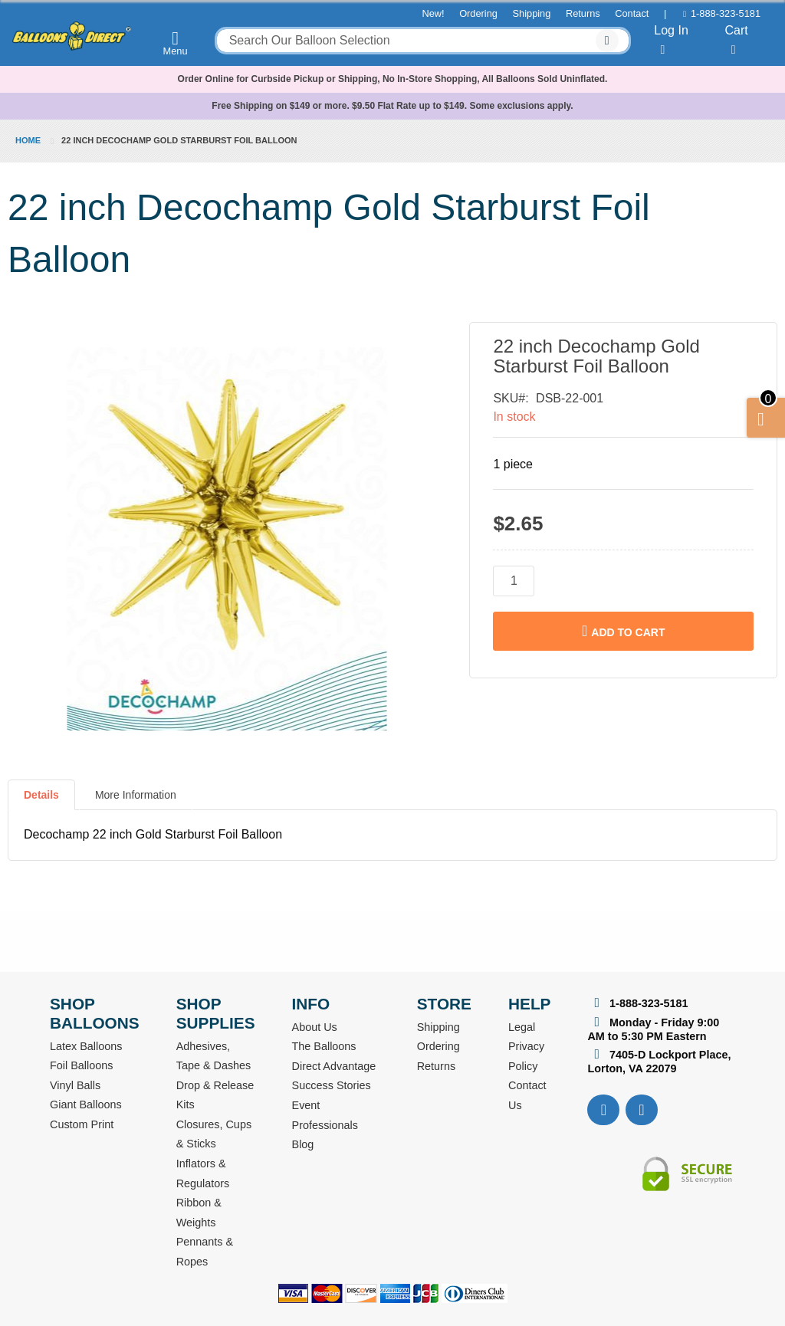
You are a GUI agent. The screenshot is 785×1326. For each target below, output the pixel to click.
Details (41, 795)
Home (28, 140)
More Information (135, 795)
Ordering (478, 13)
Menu (176, 43)
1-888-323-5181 (725, 13)
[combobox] (423, 40)
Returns (583, 13)
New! (433, 13)
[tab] (41, 801)
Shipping (532, 13)
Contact (632, 13)
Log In (671, 40)
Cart (735, 40)
